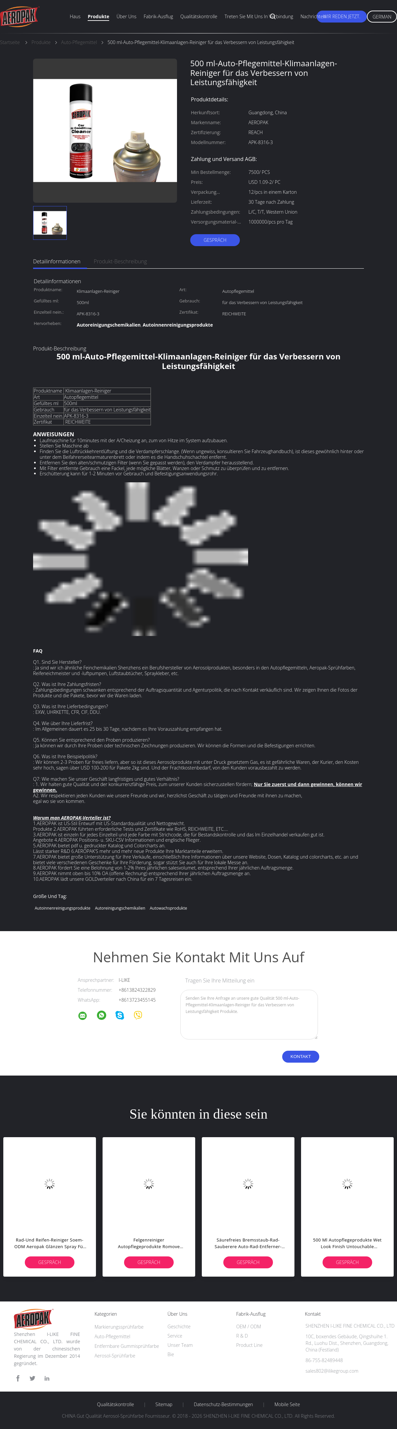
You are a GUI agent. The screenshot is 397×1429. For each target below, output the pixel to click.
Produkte (98, 16)
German (382, 17)
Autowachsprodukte (168, 908)
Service (174, 1336)
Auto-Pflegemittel (112, 1336)
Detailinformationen (56, 261)
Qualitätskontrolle (198, 16)
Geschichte (179, 1326)
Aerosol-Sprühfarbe (115, 1355)
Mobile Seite (287, 1404)
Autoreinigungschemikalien (120, 908)
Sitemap (163, 1404)
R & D (242, 1336)
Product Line (249, 1345)
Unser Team (180, 1345)
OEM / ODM (248, 1326)
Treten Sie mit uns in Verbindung (259, 16)
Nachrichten (313, 16)
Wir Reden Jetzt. (342, 16)
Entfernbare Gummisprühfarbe (127, 1346)
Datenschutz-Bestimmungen (223, 1404)
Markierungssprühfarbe (119, 1327)
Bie (170, 1354)
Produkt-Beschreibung (120, 261)
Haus (75, 16)
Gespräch (214, 240)
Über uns (126, 16)
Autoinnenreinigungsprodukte (62, 908)
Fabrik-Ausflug (158, 16)
